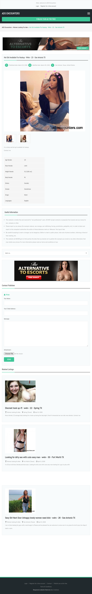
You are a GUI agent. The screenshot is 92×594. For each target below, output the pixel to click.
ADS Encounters (11, 13)
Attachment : (7, 350)
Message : (7, 319)
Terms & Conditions (46, 587)
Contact (49, 583)
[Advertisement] (46, 553)
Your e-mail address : (10, 309)
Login (37, 6)
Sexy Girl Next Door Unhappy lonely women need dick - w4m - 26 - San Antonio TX (40, 517)
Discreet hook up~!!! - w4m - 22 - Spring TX (23, 408)
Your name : (7, 299)
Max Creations (55, 590)
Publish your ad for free (46, 19)
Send (9, 359)
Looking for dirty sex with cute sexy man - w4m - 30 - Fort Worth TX (34, 457)
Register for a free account (48, 6)
